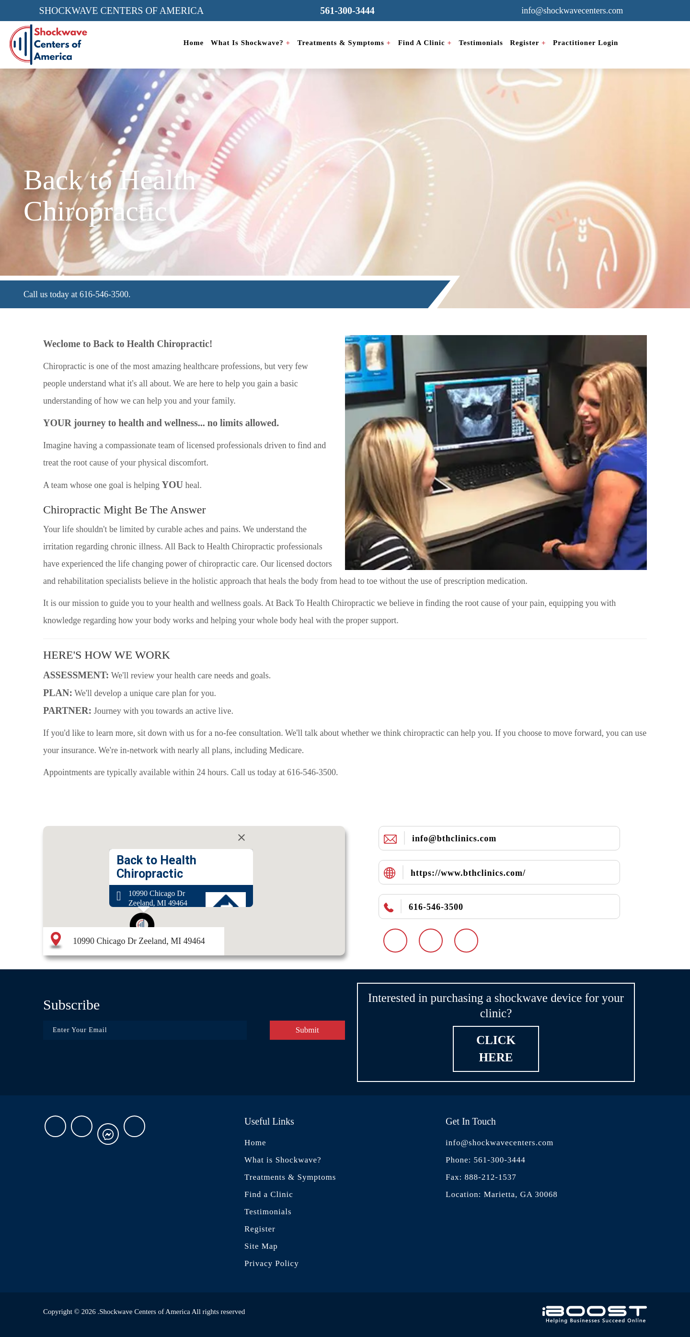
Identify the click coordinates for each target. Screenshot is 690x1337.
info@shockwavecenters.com (499, 1142)
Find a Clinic (425, 43)
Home (194, 43)
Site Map (261, 1246)
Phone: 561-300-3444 (486, 1159)
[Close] (241, 837)
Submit (307, 1030)
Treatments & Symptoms (344, 43)
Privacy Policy (271, 1263)
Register (528, 43)
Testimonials (481, 43)
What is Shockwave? (251, 43)
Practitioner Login (585, 43)
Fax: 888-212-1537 (481, 1177)
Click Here (496, 1049)
